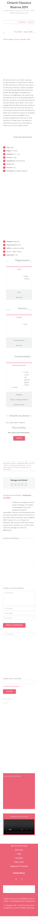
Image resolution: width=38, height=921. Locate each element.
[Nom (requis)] (19, 608)
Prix (15, 32)
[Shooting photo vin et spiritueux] (19, 449)
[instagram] (22, 879)
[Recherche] (5, 634)
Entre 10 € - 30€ (28, 10)
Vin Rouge (16, 467)
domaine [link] (15, 98)
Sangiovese (22, 465)
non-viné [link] (17, 154)
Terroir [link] (8, 251)
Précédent (22, 22)
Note (26, 32)
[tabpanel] (19, 281)
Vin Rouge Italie (24, 467)
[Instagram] (5, 703)
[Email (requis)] (19, 613)
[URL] (19, 618)
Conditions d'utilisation (11, 686)
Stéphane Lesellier (10, 463)
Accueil (5, 10)
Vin (12, 467)
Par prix (18, 10)
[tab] (19, 269)
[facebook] (16, 879)
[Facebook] (3, 703)
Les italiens (10, 465)
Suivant (30, 22)
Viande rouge (7, 467)
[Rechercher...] (19, 634)
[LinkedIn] (7, 703)
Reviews (12, 10)
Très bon (28, 465)
